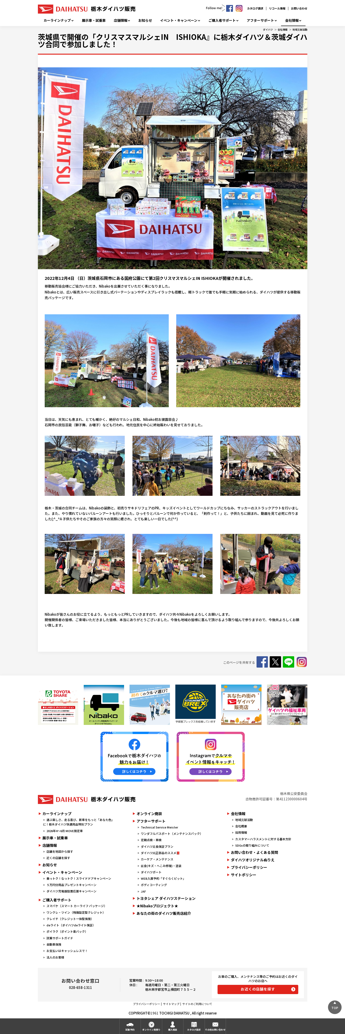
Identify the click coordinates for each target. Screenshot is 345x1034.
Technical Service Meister (159, 827)
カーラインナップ (57, 20)
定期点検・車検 (151, 840)
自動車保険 (53, 944)
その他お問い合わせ (215, 1029)
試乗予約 (130, 1029)
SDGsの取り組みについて (252, 845)
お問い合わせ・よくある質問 (254, 852)
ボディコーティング (154, 885)
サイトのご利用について (197, 1004)
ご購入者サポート (222, 20)
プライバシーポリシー (249, 867)
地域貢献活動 (299, 29)
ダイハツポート (151, 872)
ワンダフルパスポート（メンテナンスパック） (172, 833)
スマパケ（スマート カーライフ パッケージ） (76, 906)
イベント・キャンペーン (178, 20)
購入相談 (172, 1029)
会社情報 (292, 20)
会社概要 (241, 826)
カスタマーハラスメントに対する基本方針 (263, 839)
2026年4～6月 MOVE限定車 (64, 831)
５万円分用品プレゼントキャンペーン (71, 885)
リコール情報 (277, 8)
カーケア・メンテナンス (157, 859)
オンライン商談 (149, 813)
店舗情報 (120, 20)
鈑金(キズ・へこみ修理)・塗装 (161, 866)
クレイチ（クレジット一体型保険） (70, 919)
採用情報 (241, 832)
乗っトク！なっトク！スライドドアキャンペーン (78, 878)
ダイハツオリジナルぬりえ (252, 859)
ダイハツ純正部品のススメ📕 (160, 853)
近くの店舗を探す (58, 858)
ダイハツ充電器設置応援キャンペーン (71, 891)
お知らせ (145, 20)
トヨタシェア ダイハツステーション (166, 898)
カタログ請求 (255, 8)
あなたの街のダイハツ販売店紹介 (164, 913)
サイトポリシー (243, 874)
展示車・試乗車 (94, 20)
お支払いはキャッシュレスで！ (67, 951)
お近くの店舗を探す (258, 989)
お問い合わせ (299, 8)
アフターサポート (260, 20)
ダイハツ (268, 29)
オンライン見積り (151, 1029)
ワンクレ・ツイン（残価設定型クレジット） (75, 912)
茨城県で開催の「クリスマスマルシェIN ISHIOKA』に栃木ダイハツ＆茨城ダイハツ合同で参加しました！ (172, 40)
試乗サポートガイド (59, 938)
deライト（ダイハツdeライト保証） (70, 925)
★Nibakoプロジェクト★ (157, 905)
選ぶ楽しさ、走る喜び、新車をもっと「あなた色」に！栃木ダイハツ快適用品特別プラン (78, 822)
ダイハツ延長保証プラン (157, 846)
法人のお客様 (55, 957)
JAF (143, 891)
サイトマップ (171, 1004)
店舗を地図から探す (59, 851)
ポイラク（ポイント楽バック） (67, 931)
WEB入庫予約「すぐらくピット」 (163, 878)
